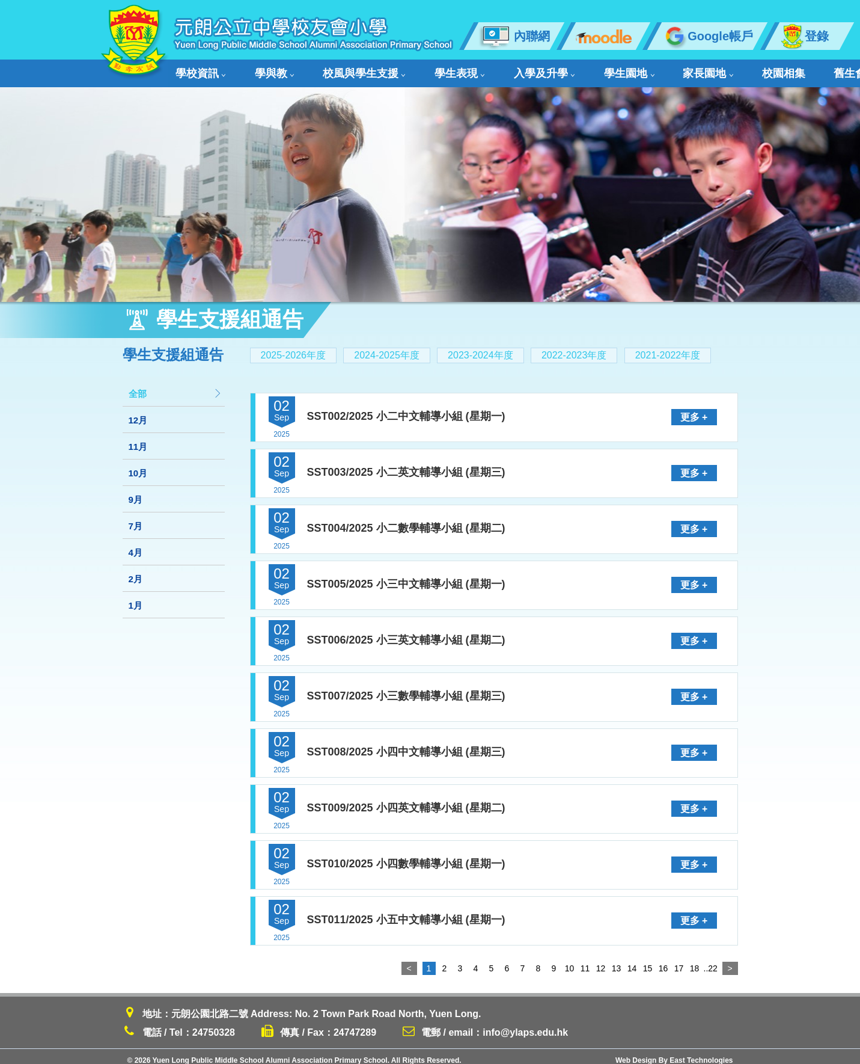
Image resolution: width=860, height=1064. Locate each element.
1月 (135, 597)
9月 (135, 492)
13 (616, 960)
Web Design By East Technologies (674, 1052)
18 (695, 960)
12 (601, 960)
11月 (138, 439)
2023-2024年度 (480, 347)
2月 (135, 571)
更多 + (694, 410)
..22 (710, 960)
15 (648, 960)
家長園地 (600, 69)
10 (570, 960)
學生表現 (404, 69)
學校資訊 (198, 69)
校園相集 (658, 69)
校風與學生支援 (327, 69)
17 (679, 960)
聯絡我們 (768, 69)
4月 (135, 545)
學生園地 (538, 69)
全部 (175, 386)
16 (663, 960)
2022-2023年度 (574, 347)
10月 (138, 465)
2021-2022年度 (668, 347)
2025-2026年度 (293, 347)
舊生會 (711, 69)
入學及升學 (471, 69)
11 (585, 960)
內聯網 (514, 36)
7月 (135, 518)
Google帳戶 (707, 36)
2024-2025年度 (386, 347)
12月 (138, 412)
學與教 (255, 69)
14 (632, 960)
